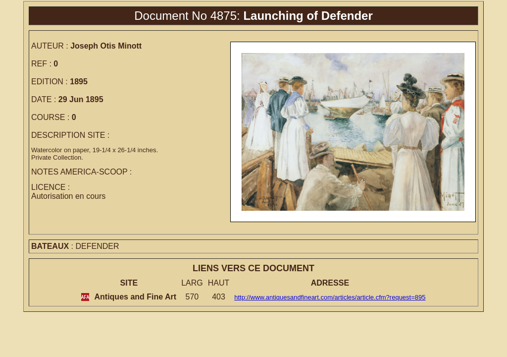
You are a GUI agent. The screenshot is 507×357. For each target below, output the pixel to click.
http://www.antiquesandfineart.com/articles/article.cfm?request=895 (329, 297)
